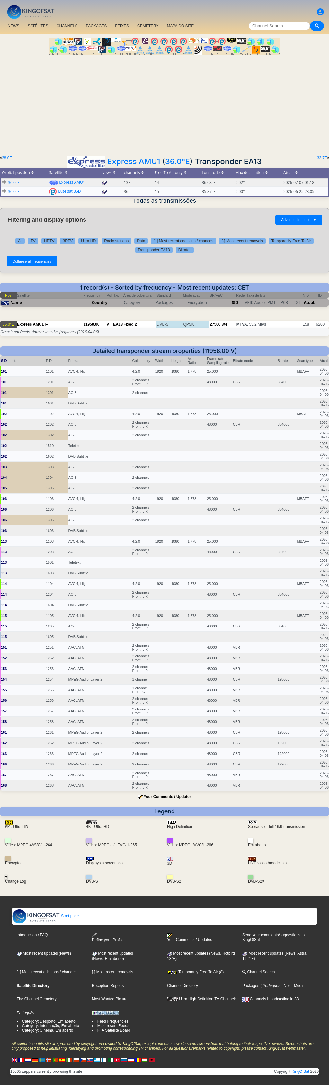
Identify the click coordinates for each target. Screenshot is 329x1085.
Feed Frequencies (113, 1021)
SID (235, 302)
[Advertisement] (164, 104)
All (20, 241)
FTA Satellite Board (113, 1030)
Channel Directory (182, 985)
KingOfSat (300, 1071)
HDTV (49, 241)
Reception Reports (108, 985)
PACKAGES (96, 26)
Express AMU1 (133, 161)
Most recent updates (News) (44, 953)
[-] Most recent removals (242, 241)
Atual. (309, 302)
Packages (250, 985)
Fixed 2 (130, 324)
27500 (215, 324)
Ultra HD (88, 241)
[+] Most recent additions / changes (183, 241)
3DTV (68, 241)
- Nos (285, 985)
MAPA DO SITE (180, 26)
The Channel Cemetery (37, 999)
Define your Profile (108, 937)
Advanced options (298, 220)
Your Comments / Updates (167, 796)
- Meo (295, 985)
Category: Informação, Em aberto (50, 1026)
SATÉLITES (38, 26)
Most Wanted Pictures (110, 999)
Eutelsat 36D (69, 191)
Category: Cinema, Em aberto (47, 1030)
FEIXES (122, 26)
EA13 (118, 324)
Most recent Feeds (113, 1026)
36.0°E (177, 161)
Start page (45, 916)
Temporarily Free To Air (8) (195, 972)
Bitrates (184, 250)
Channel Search (258, 972)
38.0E (7, 158)
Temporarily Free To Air (291, 241)
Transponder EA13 (154, 250)
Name (16, 302)
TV (33, 241)
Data (141, 241)
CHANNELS (67, 26)
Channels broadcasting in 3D (270, 999)
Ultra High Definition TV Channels (202, 999)
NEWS (13, 26)
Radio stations (116, 241)
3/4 (224, 324)
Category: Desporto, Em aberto (49, 1021)
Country (99, 302)
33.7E (322, 158)
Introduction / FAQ (32, 935)
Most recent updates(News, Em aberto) (112, 956)
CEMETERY (147, 26)
